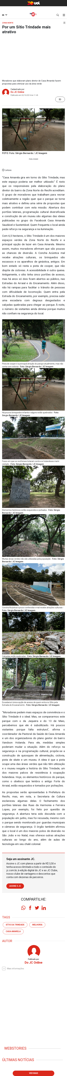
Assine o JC (15, 886)
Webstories (15, 1048)
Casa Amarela (13, 931)
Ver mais (33, 1073)
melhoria (37, 925)
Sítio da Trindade (15, 925)
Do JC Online (17, 92)
